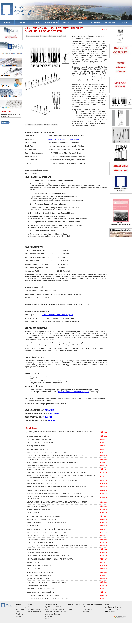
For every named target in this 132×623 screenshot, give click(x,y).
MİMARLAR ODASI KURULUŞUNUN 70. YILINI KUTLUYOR (46, 522)
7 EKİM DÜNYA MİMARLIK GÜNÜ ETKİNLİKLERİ (42, 483)
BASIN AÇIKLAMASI (33, 513)
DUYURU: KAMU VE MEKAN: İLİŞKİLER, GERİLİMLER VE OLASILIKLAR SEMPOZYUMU (56, 456)
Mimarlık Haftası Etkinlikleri (35, 569)
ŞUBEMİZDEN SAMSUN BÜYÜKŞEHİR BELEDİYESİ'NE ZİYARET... (49, 598)
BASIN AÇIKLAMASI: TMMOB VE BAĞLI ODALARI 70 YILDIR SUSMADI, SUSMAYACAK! (56, 487)
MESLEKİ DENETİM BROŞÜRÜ (37, 506)
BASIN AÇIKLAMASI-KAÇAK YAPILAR (39, 459)
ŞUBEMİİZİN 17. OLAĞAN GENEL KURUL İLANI (42, 595)
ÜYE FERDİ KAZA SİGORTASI (36, 585)
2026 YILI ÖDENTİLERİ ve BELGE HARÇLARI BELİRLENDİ (46, 452)
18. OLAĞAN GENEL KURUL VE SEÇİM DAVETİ (42, 519)
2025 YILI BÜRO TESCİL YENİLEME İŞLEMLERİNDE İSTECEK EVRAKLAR (51, 480)
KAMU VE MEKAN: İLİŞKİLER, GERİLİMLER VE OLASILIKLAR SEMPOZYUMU (52, 462)
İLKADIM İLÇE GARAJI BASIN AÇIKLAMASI (41, 589)
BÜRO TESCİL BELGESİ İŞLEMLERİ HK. (40, 542)
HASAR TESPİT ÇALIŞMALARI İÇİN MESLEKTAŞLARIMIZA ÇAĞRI (48, 555)
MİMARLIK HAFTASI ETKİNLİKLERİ (38, 565)
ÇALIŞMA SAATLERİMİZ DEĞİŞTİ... (38, 579)
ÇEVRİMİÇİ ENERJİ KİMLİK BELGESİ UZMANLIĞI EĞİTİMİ (46, 582)
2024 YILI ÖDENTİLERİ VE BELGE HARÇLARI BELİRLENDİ (46, 536)
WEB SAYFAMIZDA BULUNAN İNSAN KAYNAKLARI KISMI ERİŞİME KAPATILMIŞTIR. (55, 493)
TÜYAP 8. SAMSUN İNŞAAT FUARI (38, 509)
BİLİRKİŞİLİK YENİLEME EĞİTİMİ (37, 436)
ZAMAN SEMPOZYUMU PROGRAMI (38, 575)
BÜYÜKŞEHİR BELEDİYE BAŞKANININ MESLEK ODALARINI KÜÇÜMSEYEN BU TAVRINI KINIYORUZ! (60, 546)
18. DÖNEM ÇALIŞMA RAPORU (37, 449)
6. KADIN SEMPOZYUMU (35, 469)
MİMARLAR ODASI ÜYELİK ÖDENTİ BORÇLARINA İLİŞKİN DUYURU (49, 559)
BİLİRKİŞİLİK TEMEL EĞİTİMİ (36, 446)
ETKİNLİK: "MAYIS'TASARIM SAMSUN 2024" (41, 490)
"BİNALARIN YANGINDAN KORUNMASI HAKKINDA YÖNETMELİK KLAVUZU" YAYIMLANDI (56, 472)
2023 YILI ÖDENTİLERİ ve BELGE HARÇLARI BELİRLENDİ (46, 532)
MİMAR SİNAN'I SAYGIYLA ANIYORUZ (39, 466)
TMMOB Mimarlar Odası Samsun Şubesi (63, 139)
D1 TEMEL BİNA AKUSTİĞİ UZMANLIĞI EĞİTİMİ (42, 552)
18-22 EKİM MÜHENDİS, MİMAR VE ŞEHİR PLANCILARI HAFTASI (48, 529)
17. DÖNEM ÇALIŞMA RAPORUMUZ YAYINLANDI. (43, 516)
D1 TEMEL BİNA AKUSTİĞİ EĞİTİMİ (38, 439)
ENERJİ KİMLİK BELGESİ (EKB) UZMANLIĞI (41, 442)
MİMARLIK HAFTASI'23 (34, 562)
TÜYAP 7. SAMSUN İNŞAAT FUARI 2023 (40, 572)
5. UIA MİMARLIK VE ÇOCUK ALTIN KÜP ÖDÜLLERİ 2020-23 (46, 539)
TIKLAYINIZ (49, 410)
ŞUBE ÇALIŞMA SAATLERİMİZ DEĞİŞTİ (40, 592)
